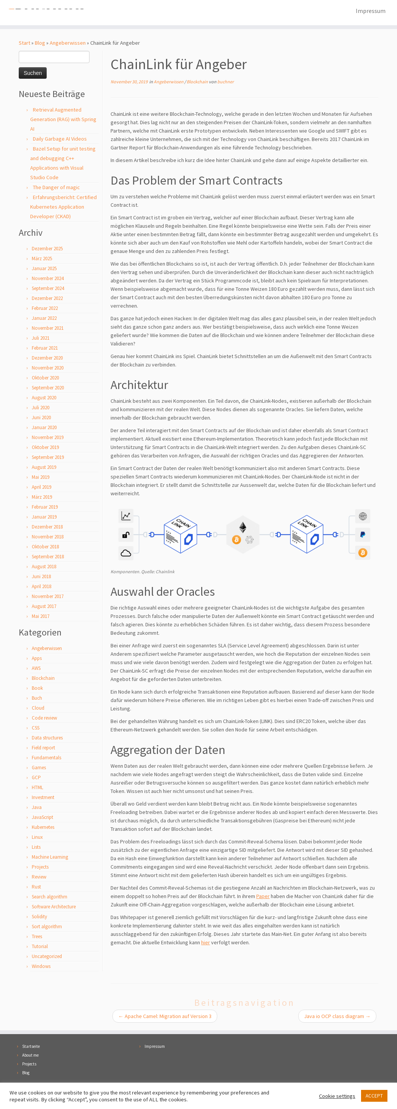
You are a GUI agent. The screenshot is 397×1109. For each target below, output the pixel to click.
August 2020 (44, 398)
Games (39, 768)
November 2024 (47, 279)
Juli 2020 (40, 408)
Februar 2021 (45, 348)
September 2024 (48, 289)
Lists (36, 848)
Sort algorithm (47, 927)
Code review (44, 718)
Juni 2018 (41, 577)
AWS (36, 669)
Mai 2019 (40, 478)
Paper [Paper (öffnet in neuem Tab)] (263, 896)
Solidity (39, 917)
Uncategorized (47, 957)
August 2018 (44, 567)
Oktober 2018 (45, 547)
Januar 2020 (44, 428)
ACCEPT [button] (374, 1096)
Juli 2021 (40, 339)
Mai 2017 (40, 617)
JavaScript (42, 818)
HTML (37, 788)
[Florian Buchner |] (46, 13)
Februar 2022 (45, 309)
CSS (35, 728)
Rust (36, 887)
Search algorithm (49, 897)
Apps (37, 659)
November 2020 (47, 368)
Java (37, 808)
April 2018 (41, 587)
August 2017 (44, 607)
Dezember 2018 (47, 527)
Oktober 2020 (45, 378)
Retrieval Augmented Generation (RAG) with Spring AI (63, 120)
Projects (40, 867)
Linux (37, 838)
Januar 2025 (44, 269)
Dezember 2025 (47, 249)
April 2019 (41, 488)
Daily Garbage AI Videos (60, 139)
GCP (36, 778)
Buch (37, 699)
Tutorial (40, 947)
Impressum (371, 11)
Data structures (47, 738)
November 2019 (47, 438)
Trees (37, 937)
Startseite (31, 1047)
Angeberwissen (68, 43)
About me (30, 1056)
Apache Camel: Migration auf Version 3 (165, 1016)
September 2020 (48, 388)
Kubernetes (43, 828)
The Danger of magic (56, 188)
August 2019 (44, 468)
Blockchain (43, 679)
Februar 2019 (45, 507)
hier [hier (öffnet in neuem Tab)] (205, 943)
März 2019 (42, 498)
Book (37, 689)
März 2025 (42, 259)
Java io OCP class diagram (337, 1016)
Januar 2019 (44, 517)
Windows (41, 967)
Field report (43, 748)
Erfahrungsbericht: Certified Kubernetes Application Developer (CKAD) (63, 208)
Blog (40, 43)
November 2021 (47, 329)
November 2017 (47, 597)
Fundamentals (46, 758)
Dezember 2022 (47, 299)
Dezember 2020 (47, 358)
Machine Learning (50, 857)
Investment (43, 798)
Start (24, 43)
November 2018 (47, 537)
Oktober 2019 (45, 448)
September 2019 (48, 458)
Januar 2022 (44, 319)
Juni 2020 (41, 418)
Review (39, 877)
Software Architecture (54, 907)
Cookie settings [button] (337, 1096)
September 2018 (48, 557)
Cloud (38, 708)
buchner (225, 82)
